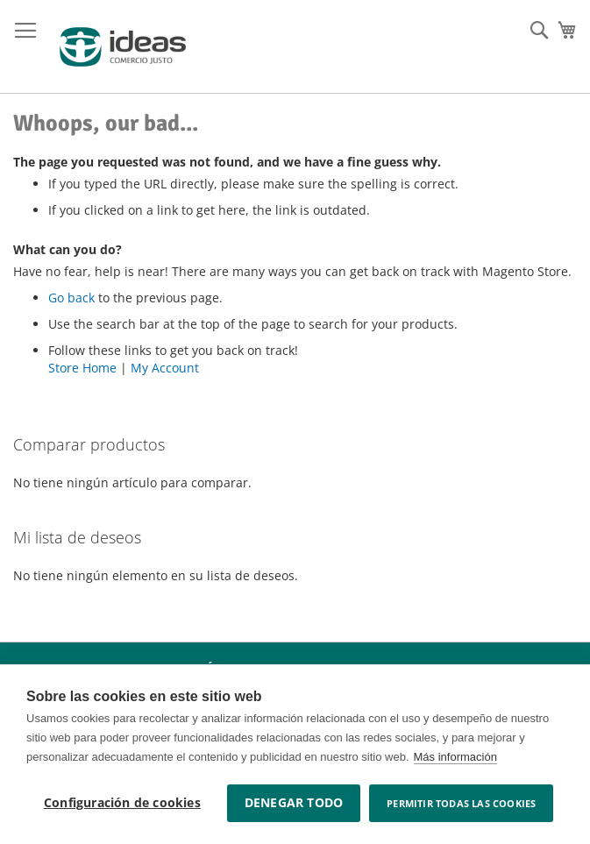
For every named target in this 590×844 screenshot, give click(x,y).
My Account (165, 367)
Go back (71, 297)
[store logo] (122, 47)
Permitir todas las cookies (461, 803)
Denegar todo (294, 803)
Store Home (82, 367)
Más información (455, 756)
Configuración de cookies (122, 803)
